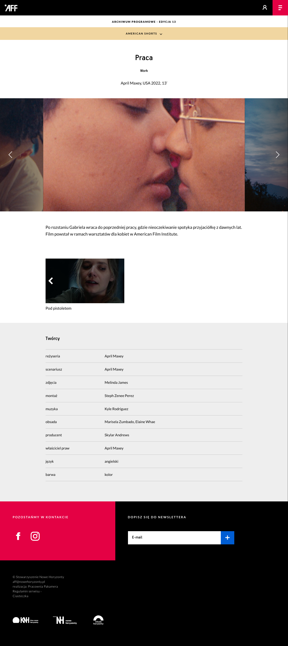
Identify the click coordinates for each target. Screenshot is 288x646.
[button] (277, 154)
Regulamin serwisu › (27, 591)
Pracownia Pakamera (43, 586)
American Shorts (141, 33)
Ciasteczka (20, 596)
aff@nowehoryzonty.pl (29, 582)
